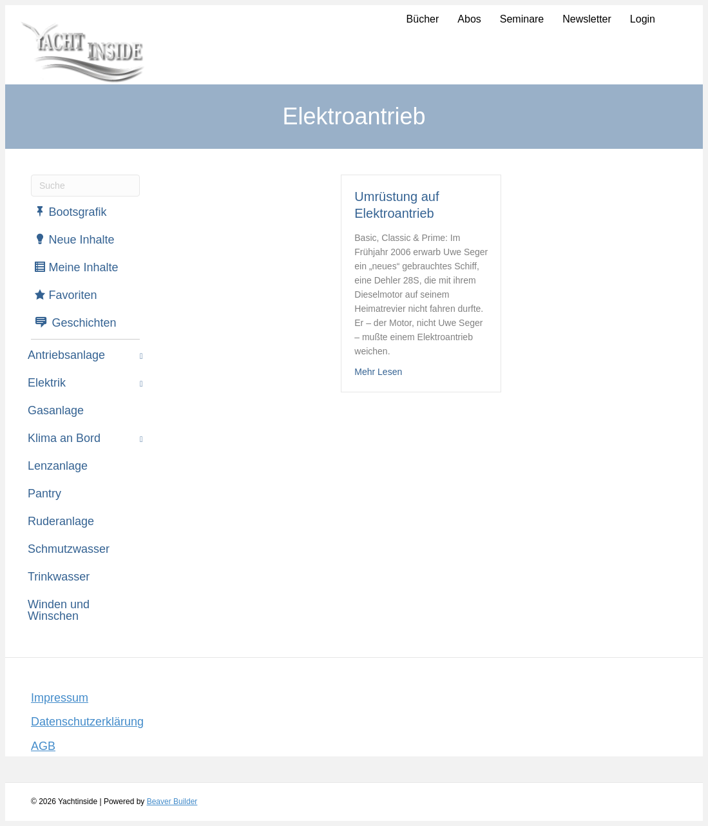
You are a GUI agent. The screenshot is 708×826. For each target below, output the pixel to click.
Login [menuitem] (642, 19)
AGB (43, 746)
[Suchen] (85, 186)
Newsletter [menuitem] (586, 19)
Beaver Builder (172, 801)
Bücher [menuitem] (423, 19)
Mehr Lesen (378, 371)
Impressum (59, 697)
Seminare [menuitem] (522, 19)
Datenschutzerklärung (87, 721)
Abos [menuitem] (469, 19)
